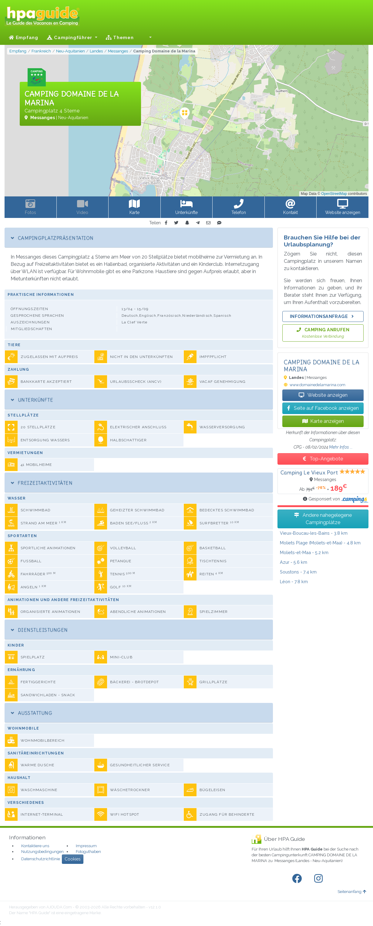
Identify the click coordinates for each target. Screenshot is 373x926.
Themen (120, 37)
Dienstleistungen (39, 630)
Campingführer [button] (70, 37)
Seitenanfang (352, 891)
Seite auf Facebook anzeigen (323, 408)
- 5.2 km (304, 552)
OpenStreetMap (334, 194)
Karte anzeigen (323, 421)
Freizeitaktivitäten (41, 483)
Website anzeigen (323, 395)
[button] (147, 37)
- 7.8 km (294, 581)
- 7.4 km (298, 571)
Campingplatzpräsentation (52, 238)
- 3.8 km (314, 533)
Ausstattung (31, 713)
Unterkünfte (32, 400)
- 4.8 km (320, 542)
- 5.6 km (293, 562)
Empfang (23, 37)
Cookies (73, 859)
